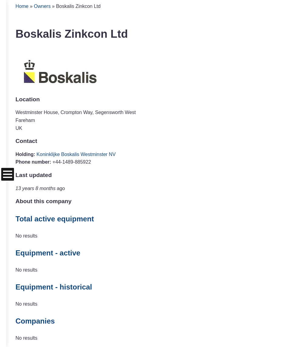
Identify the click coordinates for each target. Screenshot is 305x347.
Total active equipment (54, 219)
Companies (35, 321)
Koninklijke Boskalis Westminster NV (75, 154)
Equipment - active (47, 253)
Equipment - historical (53, 287)
